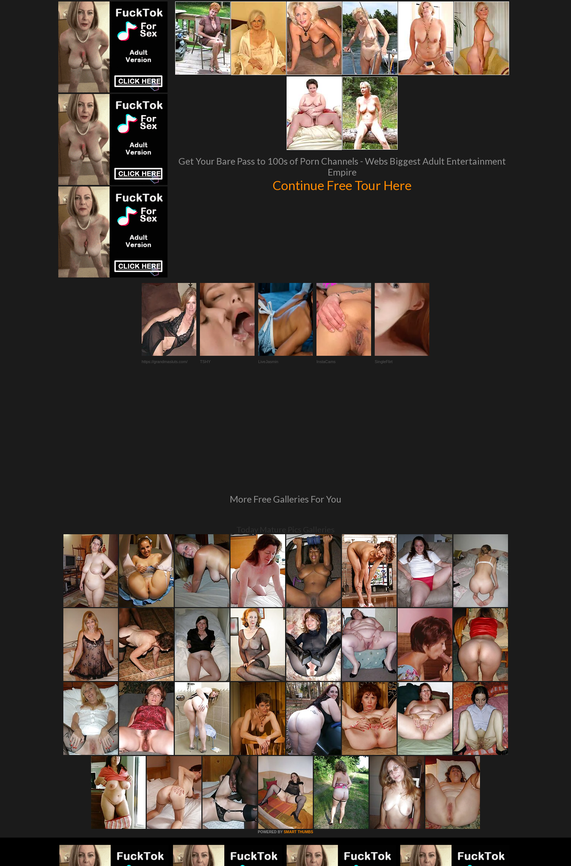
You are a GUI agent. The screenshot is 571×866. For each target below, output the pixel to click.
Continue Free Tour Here (341, 185)
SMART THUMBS (298, 733)
